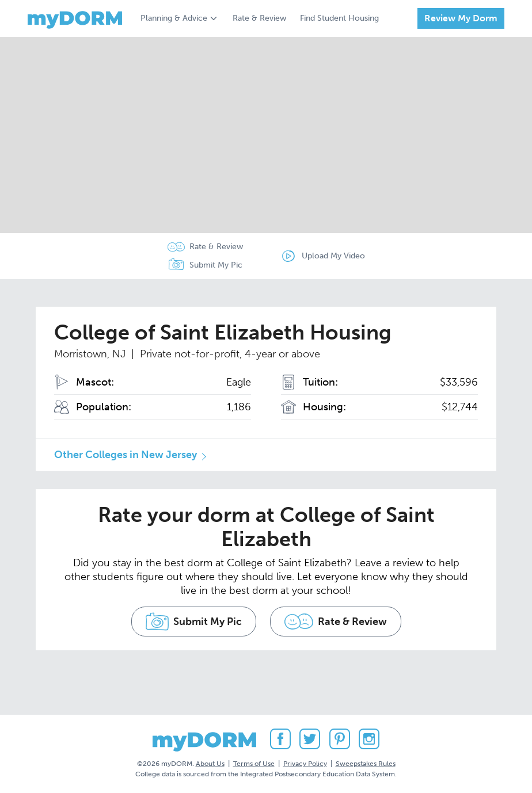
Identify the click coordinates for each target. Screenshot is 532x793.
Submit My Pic (215, 265)
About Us (210, 764)
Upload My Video (333, 256)
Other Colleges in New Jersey (125, 454)
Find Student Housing (339, 18)
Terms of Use (254, 764)
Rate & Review (259, 18)
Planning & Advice (173, 18)
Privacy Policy (305, 764)
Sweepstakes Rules (366, 764)
